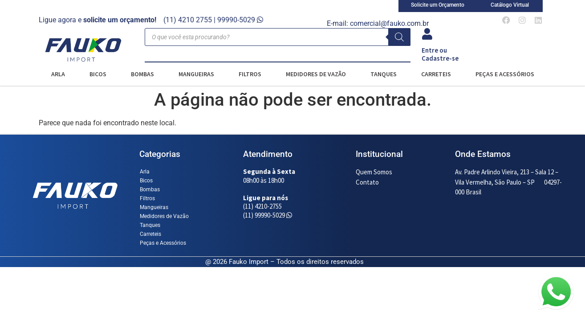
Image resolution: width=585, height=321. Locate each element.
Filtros (250, 74)
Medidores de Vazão (316, 74)
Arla (58, 74)
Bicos (97, 74)
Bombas (142, 74)
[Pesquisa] (399, 37)
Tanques (383, 74)
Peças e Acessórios (504, 74)
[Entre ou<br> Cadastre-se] (427, 34)
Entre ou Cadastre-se (440, 54)
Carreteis (436, 74)
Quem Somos (374, 172)
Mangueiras (196, 74)
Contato (367, 182)
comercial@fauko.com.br (389, 23)
